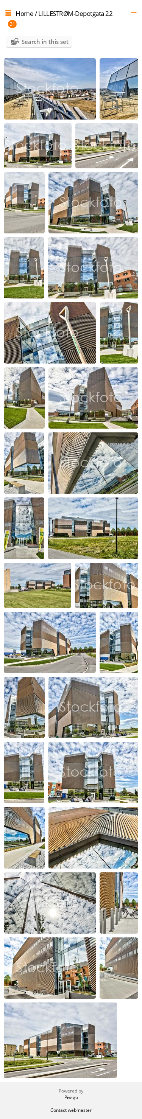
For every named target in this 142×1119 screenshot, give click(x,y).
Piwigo (71, 1097)
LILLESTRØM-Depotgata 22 (75, 13)
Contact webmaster (71, 1110)
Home (24, 13)
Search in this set (45, 41)
